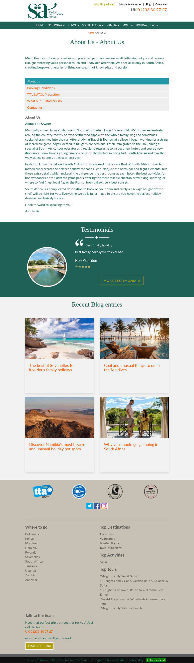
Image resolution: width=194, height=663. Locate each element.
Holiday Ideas (147, 25)
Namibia (31, 548)
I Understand (156, 660)
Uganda (30, 570)
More (128, 25)
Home (40, 25)
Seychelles (32, 557)
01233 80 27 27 (152, 9)
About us (33, 81)
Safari (104, 562)
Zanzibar (31, 580)
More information (130, 4)
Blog (148, 4)
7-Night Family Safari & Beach (121, 608)
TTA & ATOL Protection (43, 94)
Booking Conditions (41, 88)
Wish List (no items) (104, 4)
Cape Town (108, 534)
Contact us (161, 4)
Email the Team (39, 646)
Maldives (31, 543)
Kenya (73, 25)
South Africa (93, 25)
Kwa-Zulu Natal (111, 548)
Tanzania (31, 566)
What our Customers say (44, 101)
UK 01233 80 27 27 (39, 631)
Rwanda (31, 552)
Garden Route (109, 543)
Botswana (56, 25)
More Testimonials (122, 280)
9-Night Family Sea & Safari (119, 576)
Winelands (107, 538)
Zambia (113, 25)
